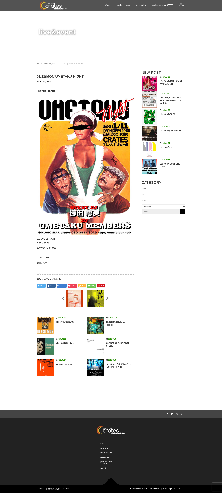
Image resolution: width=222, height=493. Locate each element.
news (96, 5)
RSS (181, 413)
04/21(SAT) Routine (65, 343)
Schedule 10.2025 (107, 17)
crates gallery (141, 5)
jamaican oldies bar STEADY (163, 5)
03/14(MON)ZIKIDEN (65, 364)
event (39, 82)
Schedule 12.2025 (107, 21)
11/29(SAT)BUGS (167, 114)
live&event (107, 5)
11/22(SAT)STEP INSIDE (171, 131)
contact (97, 31)
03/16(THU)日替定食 (65, 322)
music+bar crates (123, 5)
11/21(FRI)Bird (166, 147)
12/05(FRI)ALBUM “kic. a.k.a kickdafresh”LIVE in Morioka (171, 100)
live (43, 82)
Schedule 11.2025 (107, 19)
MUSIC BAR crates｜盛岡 (153, 489)
